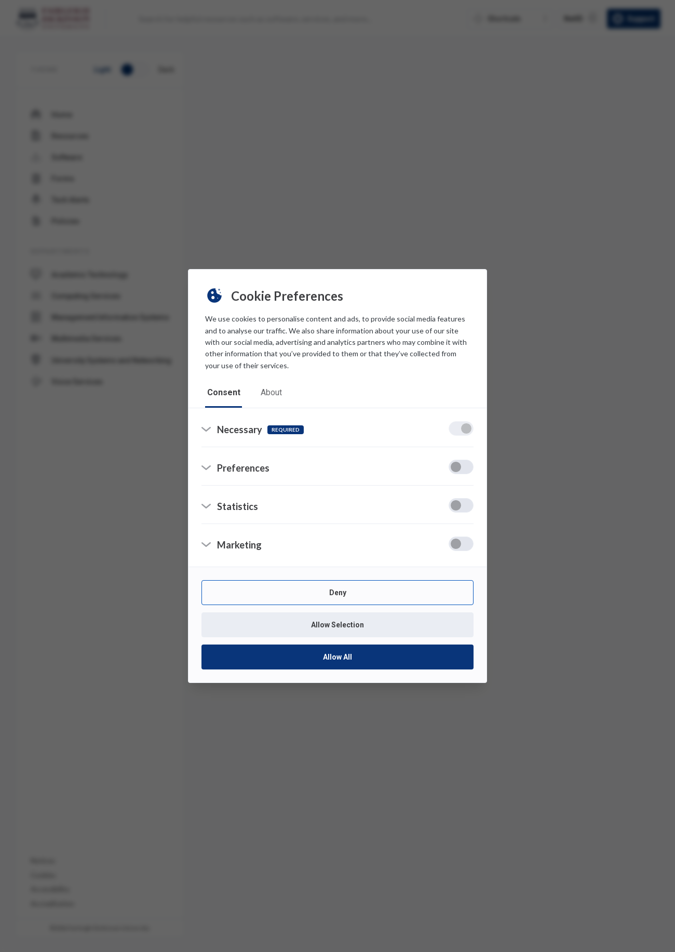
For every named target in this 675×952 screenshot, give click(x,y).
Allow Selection (337, 625)
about (271, 392)
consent (223, 392)
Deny (337, 593)
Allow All (337, 657)
